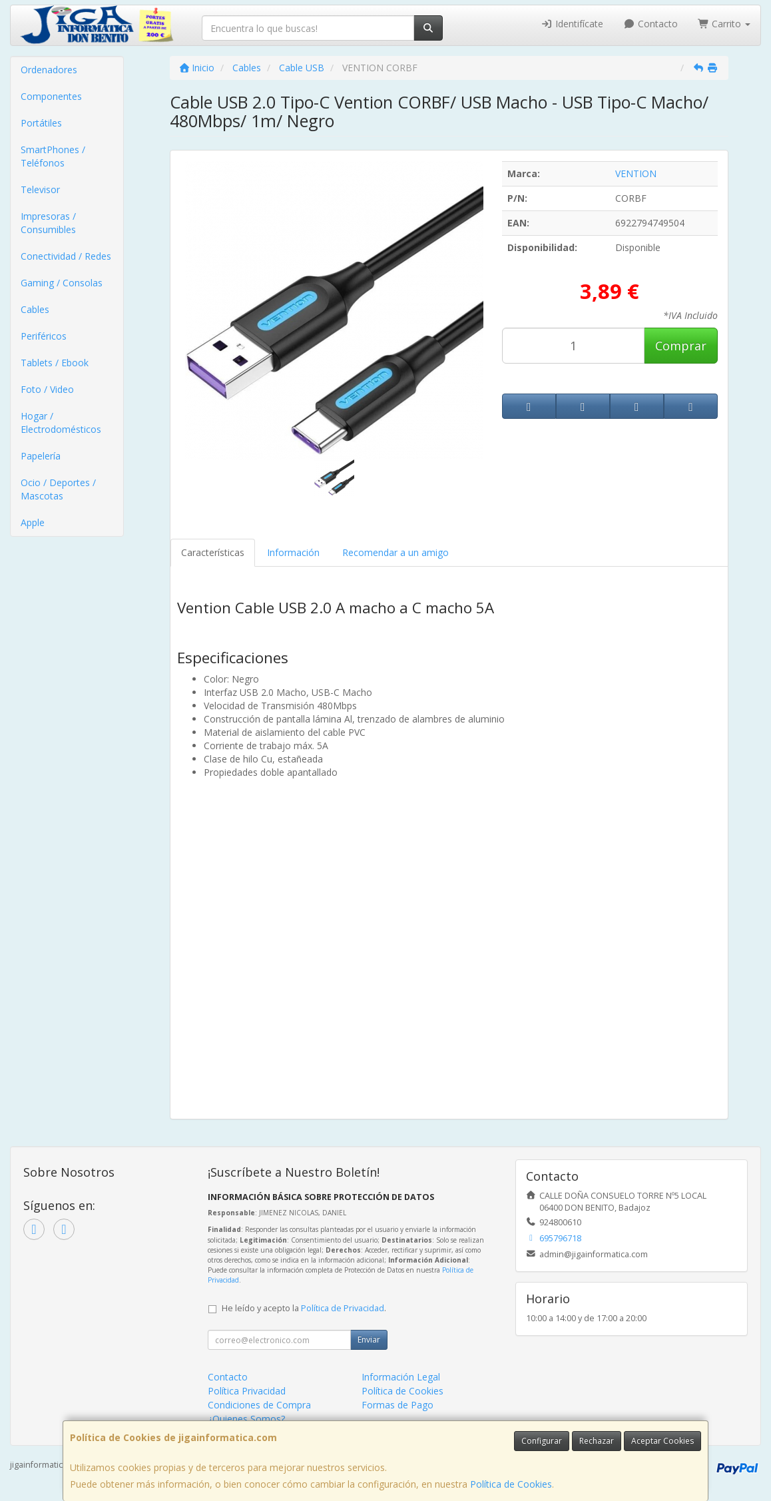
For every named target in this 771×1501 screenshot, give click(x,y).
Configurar (541, 1440)
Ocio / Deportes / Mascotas (58, 489)
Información (293, 552)
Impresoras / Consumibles (48, 223)
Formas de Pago (397, 1404)
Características (212, 552)
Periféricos (44, 336)
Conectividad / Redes (66, 256)
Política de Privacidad (342, 1308)
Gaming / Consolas (62, 282)
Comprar (680, 346)
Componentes (51, 96)
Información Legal (401, 1376)
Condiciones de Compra (259, 1404)
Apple (33, 522)
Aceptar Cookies (662, 1440)
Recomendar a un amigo (395, 552)
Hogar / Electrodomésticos (61, 423)
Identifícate (572, 23)
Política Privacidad (247, 1390)
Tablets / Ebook (55, 362)
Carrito (724, 23)
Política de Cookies (511, 1484)
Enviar (369, 1339)
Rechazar (596, 1440)
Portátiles (41, 123)
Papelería (41, 456)
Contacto (650, 23)
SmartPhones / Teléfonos (53, 156)
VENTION (635, 173)
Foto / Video (47, 389)
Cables (35, 309)
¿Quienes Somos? (246, 1418)
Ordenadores (49, 69)
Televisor (40, 189)
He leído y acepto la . (304, 1308)
